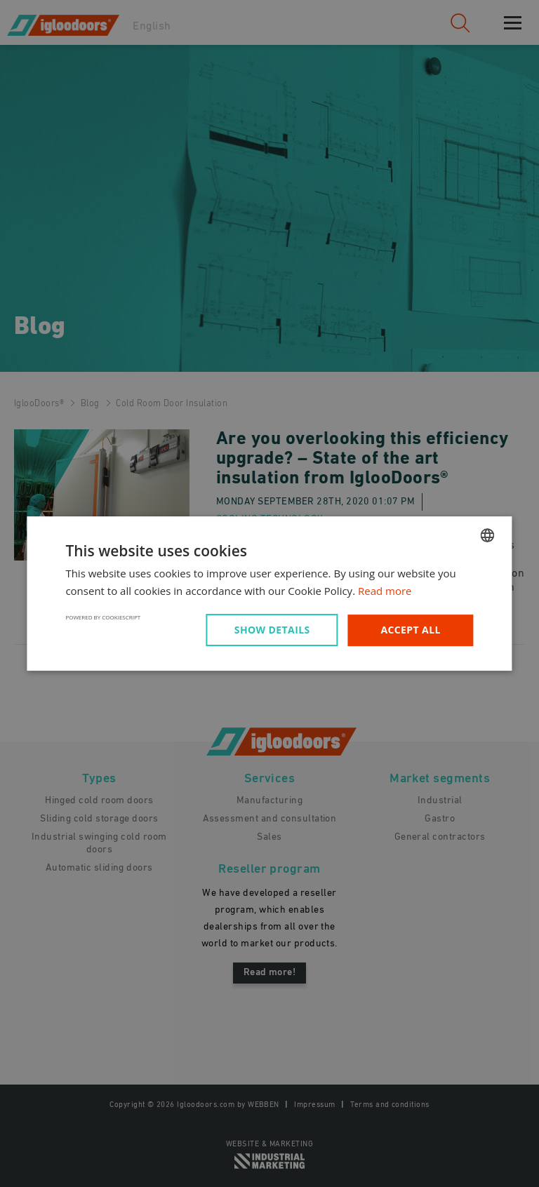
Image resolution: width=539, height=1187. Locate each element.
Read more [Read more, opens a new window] (385, 591)
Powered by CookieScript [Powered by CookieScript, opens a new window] (102, 617)
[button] (274, 630)
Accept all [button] (410, 629)
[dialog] (269, 593)
